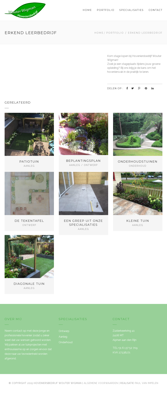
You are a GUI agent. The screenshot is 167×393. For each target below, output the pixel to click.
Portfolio (105, 10)
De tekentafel (29, 221)
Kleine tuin (137, 221)
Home (87, 10)
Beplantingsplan (83, 161)
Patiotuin (29, 161)
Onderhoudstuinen (137, 161)
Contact (155, 10)
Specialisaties (131, 10)
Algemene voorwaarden (101, 383)
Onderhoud (137, 166)
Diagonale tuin (29, 284)
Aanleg (29, 166)
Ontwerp (91, 165)
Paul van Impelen (146, 383)
